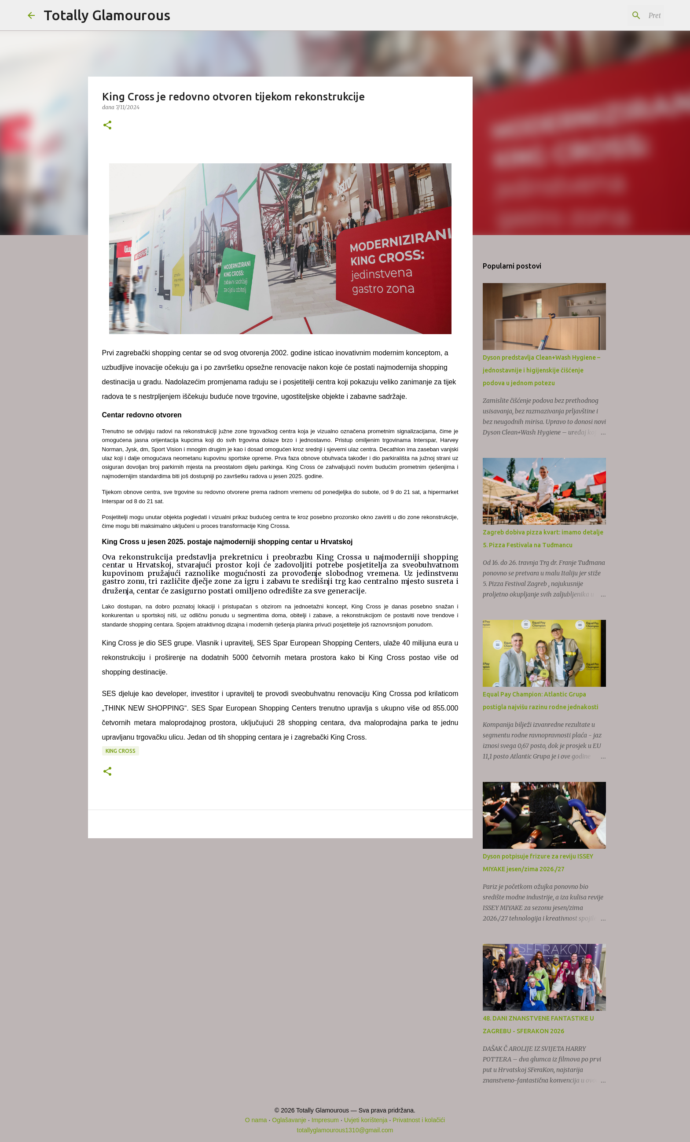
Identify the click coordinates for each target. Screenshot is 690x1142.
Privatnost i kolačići (419, 1120)
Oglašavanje (289, 1120)
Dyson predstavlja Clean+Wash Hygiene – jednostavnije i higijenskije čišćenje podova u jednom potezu (541, 370)
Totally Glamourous (107, 15)
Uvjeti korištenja (366, 1120)
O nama (256, 1120)
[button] (107, 126)
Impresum (325, 1120)
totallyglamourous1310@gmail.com (345, 1130)
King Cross (121, 751)
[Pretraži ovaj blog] (618, 15)
